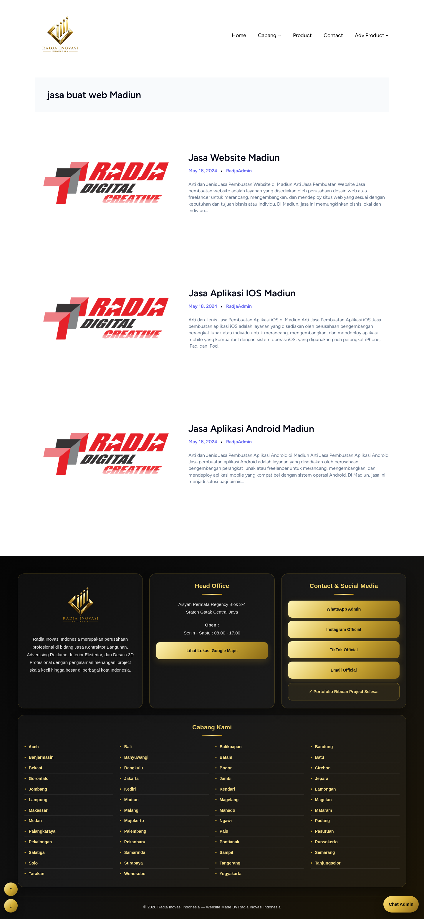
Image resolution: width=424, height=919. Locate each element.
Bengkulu (133, 768)
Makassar (38, 810)
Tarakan (36, 873)
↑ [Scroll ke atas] (11, 889)
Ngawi (225, 820)
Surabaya (133, 863)
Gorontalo (38, 778)
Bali (127, 746)
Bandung (323, 746)
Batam (225, 757)
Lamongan (325, 789)
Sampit (225, 852)
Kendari (226, 789)
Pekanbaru (134, 841)
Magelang (228, 799)
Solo (33, 863)
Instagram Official (343, 629)
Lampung (37, 799)
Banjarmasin (41, 757)
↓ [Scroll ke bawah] (11, 905)
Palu (223, 831)
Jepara (321, 778)
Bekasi (35, 768)
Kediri (129, 789)
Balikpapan (230, 746)
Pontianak (228, 841)
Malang (130, 810)
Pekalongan (40, 841)
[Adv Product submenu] (387, 35)
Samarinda (134, 852)
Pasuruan (324, 831)
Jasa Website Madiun (234, 157)
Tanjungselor (327, 863)
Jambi (224, 778)
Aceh (33, 746)
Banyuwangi (135, 757)
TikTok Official (344, 649)
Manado (226, 810)
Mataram (323, 810)
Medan (35, 820)
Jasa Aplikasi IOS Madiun (242, 293)
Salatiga (36, 852)
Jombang (37, 789)
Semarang (324, 852)
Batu (319, 757)
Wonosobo (134, 873)
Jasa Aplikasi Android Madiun (251, 428)
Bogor (225, 768)
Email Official (344, 670)
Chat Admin (401, 904)
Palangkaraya (41, 831)
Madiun (131, 799)
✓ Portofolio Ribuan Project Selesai (344, 691)
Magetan (323, 799)
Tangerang (229, 863)
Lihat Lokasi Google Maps (211, 650)
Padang (322, 820)
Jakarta (131, 778)
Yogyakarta (229, 873)
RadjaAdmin (239, 170)
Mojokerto (133, 820)
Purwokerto (326, 841)
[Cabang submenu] (279, 35)
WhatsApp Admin (344, 609)
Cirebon (322, 768)
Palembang (134, 831)
